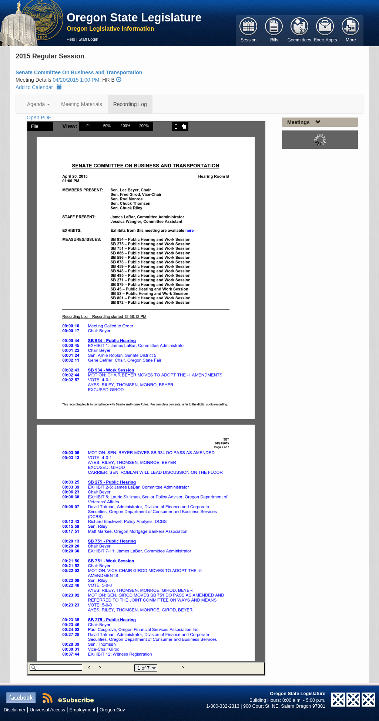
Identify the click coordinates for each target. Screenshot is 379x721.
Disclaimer (15, 710)
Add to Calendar (39, 87)
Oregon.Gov (112, 710)
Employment (82, 710)
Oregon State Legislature (134, 17)
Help (71, 39)
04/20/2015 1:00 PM (76, 80)
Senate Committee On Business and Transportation (79, 72)
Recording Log (130, 104)
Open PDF (39, 117)
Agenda (38, 104)
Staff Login (88, 39)
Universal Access (47, 710)
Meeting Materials (81, 104)
